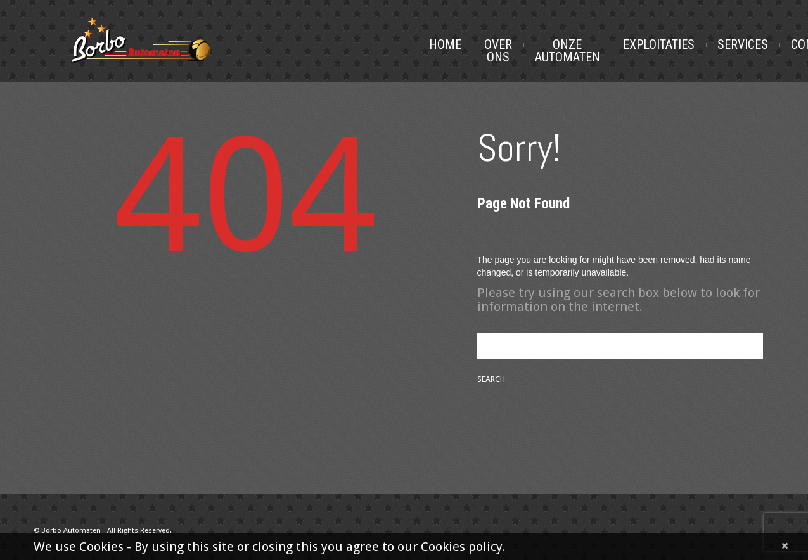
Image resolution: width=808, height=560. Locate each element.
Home (445, 44)
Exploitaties (659, 44)
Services (742, 44)
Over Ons (498, 51)
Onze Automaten (567, 51)
